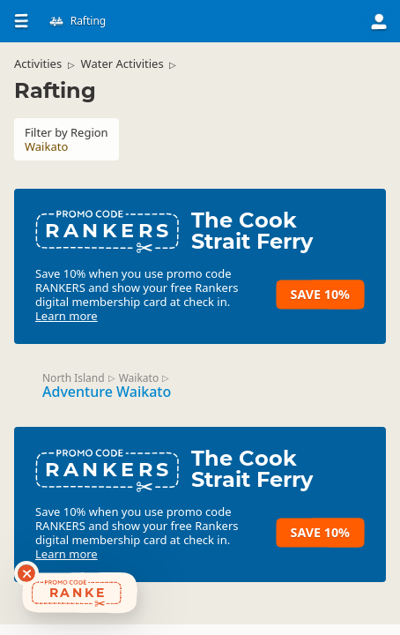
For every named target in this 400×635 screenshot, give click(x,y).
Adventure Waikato (106, 391)
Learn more (66, 316)
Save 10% (320, 294)
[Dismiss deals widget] (26, 573)
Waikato (139, 377)
